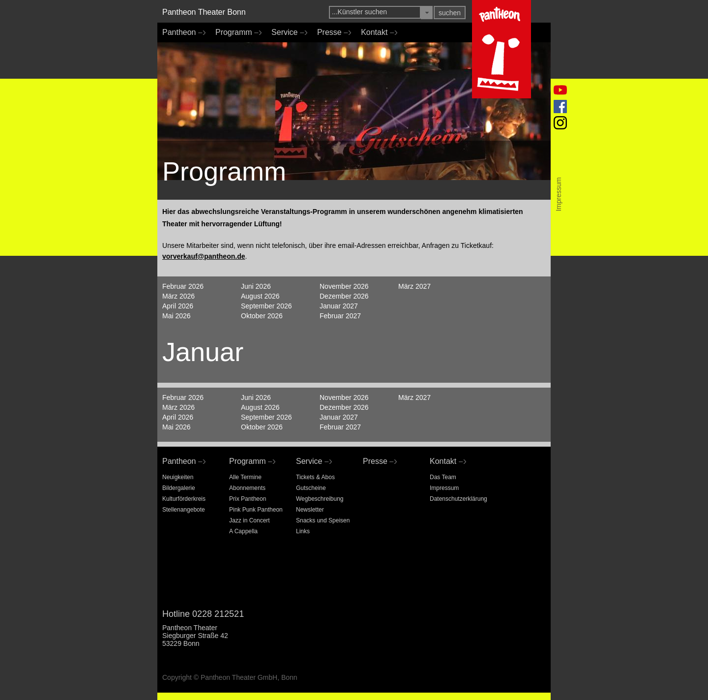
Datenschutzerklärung (458, 498)
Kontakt (376, 32)
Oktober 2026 (262, 316)
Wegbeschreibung (320, 498)
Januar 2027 (339, 306)
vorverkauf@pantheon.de (203, 256)
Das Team (443, 477)
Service (286, 32)
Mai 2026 (176, 316)
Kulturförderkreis (184, 498)
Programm (236, 32)
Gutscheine (311, 488)
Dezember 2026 (344, 296)
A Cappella (243, 531)
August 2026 (260, 296)
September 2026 (266, 306)
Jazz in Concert (249, 520)
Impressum (444, 488)
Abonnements (247, 488)
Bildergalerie (178, 488)
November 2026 (344, 286)
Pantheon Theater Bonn (204, 12)
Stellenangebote (183, 509)
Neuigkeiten (177, 477)
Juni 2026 (256, 286)
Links (303, 531)
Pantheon (181, 32)
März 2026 (178, 296)
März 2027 (414, 286)
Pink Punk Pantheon (256, 509)
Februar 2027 (340, 316)
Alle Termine (245, 477)
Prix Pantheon (247, 498)
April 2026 (177, 306)
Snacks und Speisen (323, 520)
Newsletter (310, 509)
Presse (331, 32)
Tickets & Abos (315, 477)
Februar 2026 (183, 286)
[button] (427, 12)
